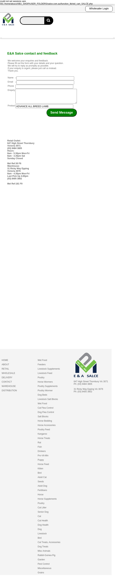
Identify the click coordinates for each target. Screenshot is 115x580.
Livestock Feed (45, 376)
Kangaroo (42, 436)
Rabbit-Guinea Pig (46, 558)
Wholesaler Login (99, 8)
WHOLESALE (8, 376)
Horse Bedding (45, 423)
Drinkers (42, 454)
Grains (41, 575)
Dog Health (43, 527)
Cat (39, 519)
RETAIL (5, 371)
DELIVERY (7, 380)
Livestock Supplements (49, 371)
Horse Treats (44, 441)
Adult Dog (42, 488)
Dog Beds (42, 397)
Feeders (42, 367)
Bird (39, 475)
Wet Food (42, 363)
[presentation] (56, 127)
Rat (39, 445)
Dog (40, 532)
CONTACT (7, 384)
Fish (40, 449)
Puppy (41, 462)
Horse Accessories (46, 428)
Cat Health (43, 523)
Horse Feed (43, 467)
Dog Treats (43, 549)
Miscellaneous (44, 571)
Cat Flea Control (45, 410)
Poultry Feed (44, 432)
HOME (5, 363)
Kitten (40, 471)
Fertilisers (42, 493)
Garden (41, 562)
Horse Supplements (47, 501)
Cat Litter (42, 510)
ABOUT (5, 367)
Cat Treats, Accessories (49, 545)
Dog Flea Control (46, 415)
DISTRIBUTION (9, 393)
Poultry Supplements (48, 389)
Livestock (42, 536)
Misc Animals (44, 553)
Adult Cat (42, 480)
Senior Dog (43, 514)
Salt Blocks (43, 419)
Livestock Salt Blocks (48, 402)
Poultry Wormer (45, 393)
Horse (40, 497)
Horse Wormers (45, 384)
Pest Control (43, 566)
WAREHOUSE (9, 389)
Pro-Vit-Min (43, 458)
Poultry (41, 380)
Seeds (41, 484)
